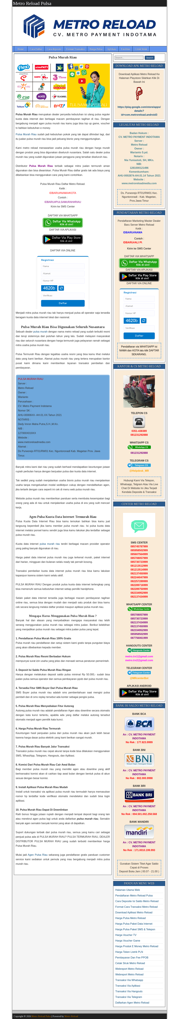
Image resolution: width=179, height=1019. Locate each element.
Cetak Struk (141, 49)
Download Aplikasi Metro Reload (133, 912)
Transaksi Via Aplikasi (127, 985)
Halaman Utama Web (127, 890)
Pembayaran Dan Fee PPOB (131, 957)
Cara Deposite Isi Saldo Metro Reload (137, 901)
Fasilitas (125, 49)
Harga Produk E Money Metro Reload (136, 946)
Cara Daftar (36, 49)
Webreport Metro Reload (129, 968)
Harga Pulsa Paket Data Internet (133, 923)
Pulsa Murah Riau (63, 57)
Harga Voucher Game (127, 940)
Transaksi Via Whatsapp (129, 980)
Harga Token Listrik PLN (129, 952)
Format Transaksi (75, 49)
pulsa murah (40, 331)
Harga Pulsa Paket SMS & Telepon (135, 929)
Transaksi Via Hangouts (128, 991)
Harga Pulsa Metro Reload (130, 918)
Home (21, 49)
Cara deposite (54, 49)
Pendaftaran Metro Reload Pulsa (134, 895)
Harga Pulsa (96, 49)
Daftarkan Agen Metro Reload (132, 1002)
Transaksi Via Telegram (128, 997)
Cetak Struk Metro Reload (130, 963)
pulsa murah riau (50, 544)
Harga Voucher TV (125, 935)
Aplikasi (111, 49)
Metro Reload (71, 1016)
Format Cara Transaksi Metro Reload (136, 906)
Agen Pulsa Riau (38, 854)
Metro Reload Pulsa (32, 3)
